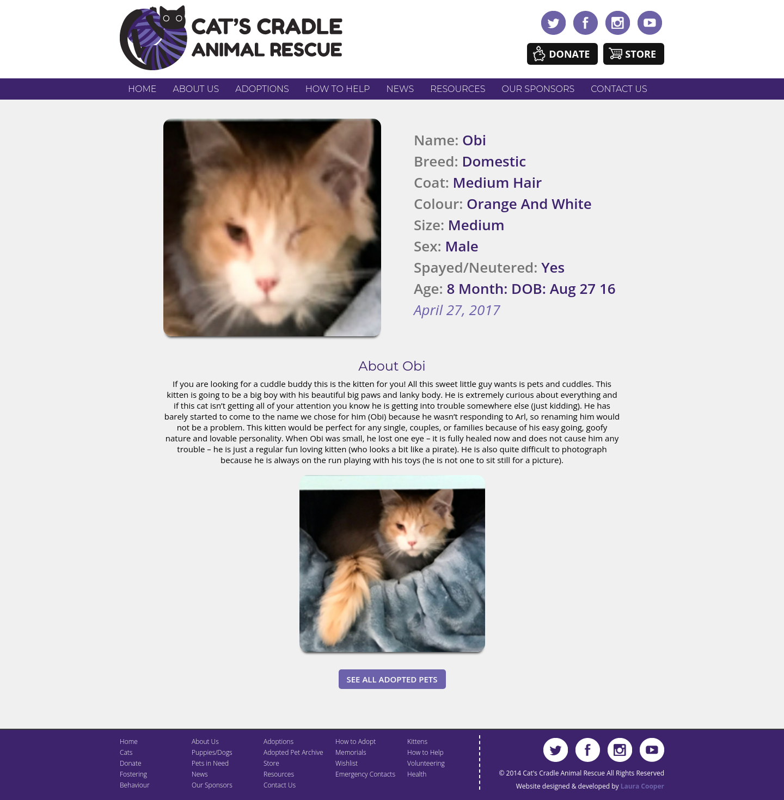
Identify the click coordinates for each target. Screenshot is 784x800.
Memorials (350, 752)
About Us (196, 89)
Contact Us (619, 89)
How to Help (337, 89)
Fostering (133, 774)
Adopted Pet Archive (293, 752)
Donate (569, 53)
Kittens (417, 741)
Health (416, 774)
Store (640, 53)
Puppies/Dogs (212, 752)
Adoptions (262, 89)
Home (142, 89)
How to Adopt (355, 741)
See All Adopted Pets (392, 679)
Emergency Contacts (365, 774)
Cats (126, 752)
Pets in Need (210, 763)
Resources (457, 89)
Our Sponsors (538, 89)
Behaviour (135, 785)
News (400, 89)
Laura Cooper (642, 786)
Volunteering (426, 763)
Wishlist (346, 763)
